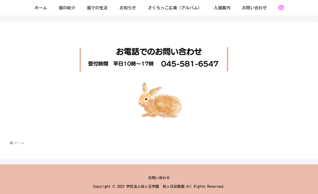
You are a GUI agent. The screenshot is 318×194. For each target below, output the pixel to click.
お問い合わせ (159, 178)
